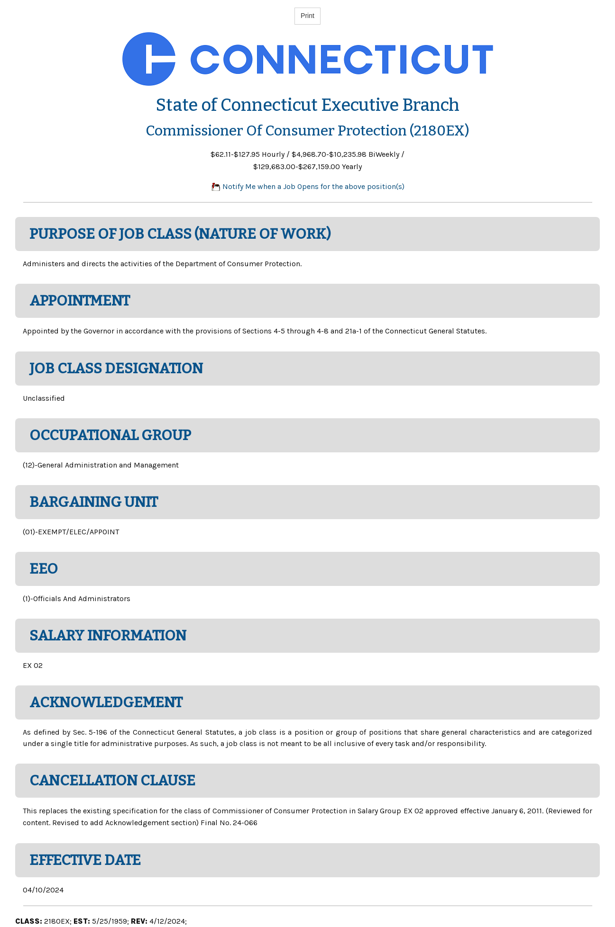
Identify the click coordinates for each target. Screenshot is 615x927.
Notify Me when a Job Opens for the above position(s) (307, 186)
